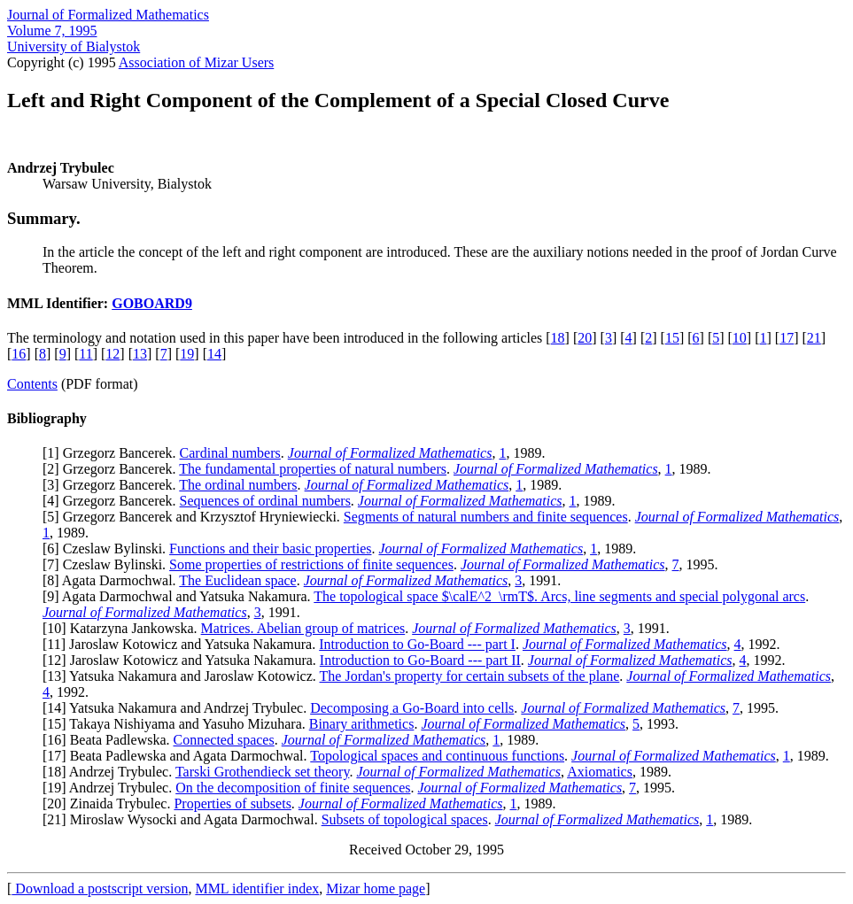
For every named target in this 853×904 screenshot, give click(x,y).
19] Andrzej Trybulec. (111, 787)
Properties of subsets (232, 803)
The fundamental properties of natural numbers (312, 468)
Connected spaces (224, 739)
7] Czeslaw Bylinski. (108, 564)
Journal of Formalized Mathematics (108, 14)
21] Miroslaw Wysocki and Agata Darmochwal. (184, 819)
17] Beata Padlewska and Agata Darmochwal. (178, 755)
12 (112, 353)
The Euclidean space (237, 580)
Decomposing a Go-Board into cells (412, 707)
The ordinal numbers (238, 484)
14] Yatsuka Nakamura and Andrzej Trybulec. (178, 707)
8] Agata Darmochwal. (113, 580)
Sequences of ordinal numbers (265, 500)
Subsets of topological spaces (405, 819)
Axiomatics (599, 771)
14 (214, 353)
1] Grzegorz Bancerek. (113, 452)
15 (672, 337)
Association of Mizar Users (197, 62)
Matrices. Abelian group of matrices (303, 628)
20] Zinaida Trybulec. (110, 803)
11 (85, 353)
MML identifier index (257, 888)
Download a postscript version (100, 888)
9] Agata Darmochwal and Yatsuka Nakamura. (180, 596)
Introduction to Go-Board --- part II (420, 660)
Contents (32, 383)
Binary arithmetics (362, 723)
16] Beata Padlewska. (110, 739)
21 (814, 337)
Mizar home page (375, 888)
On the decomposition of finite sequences (292, 787)
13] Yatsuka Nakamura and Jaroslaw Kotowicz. (183, 676)
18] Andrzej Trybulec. (111, 771)
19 (187, 353)
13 (140, 353)
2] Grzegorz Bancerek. (113, 468)
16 (19, 353)
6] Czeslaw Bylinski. (108, 548)
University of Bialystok (73, 46)
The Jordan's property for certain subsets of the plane (470, 676)
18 (558, 337)
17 (786, 337)
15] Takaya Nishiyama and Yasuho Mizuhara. (177, 723)
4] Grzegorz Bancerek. (113, 500)
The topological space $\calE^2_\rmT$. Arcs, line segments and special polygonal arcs (559, 596)
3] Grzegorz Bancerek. (113, 484)
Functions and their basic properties (270, 548)
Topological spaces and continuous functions (437, 755)
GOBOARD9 (152, 303)
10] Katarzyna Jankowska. (123, 628)
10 (740, 337)
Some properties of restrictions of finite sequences (311, 564)
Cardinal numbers (230, 452)
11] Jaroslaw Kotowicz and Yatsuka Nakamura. (183, 644)
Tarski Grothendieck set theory (262, 771)
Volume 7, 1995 (52, 30)
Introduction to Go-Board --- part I (417, 644)
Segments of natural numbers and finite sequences (486, 516)
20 (585, 337)
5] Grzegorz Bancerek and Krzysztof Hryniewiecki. (195, 516)
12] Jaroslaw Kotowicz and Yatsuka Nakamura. (183, 660)
